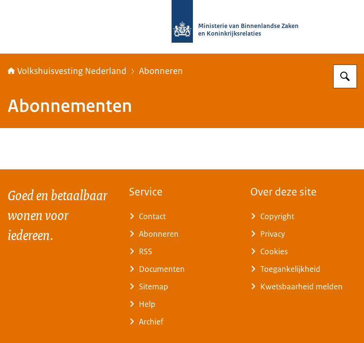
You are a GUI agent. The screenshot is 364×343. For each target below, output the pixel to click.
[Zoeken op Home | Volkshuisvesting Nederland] (345, 76)
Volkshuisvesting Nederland (67, 71)
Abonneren (161, 71)
